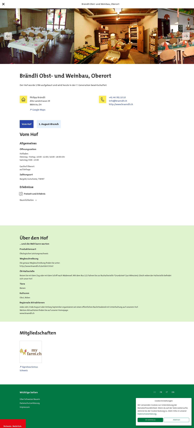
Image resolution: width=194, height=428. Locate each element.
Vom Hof (26, 124)
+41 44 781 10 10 (117, 97)
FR (161, 392)
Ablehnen (176, 420)
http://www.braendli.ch (121, 104)
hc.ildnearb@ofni (118, 100)
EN (173, 392)
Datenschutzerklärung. (147, 414)
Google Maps (38, 109)
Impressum (25, 407)
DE (154, 392)
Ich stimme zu (150, 420)
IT (167, 392)
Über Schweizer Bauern (30, 399)
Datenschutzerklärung (30, 403)
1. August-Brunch (49, 124)
